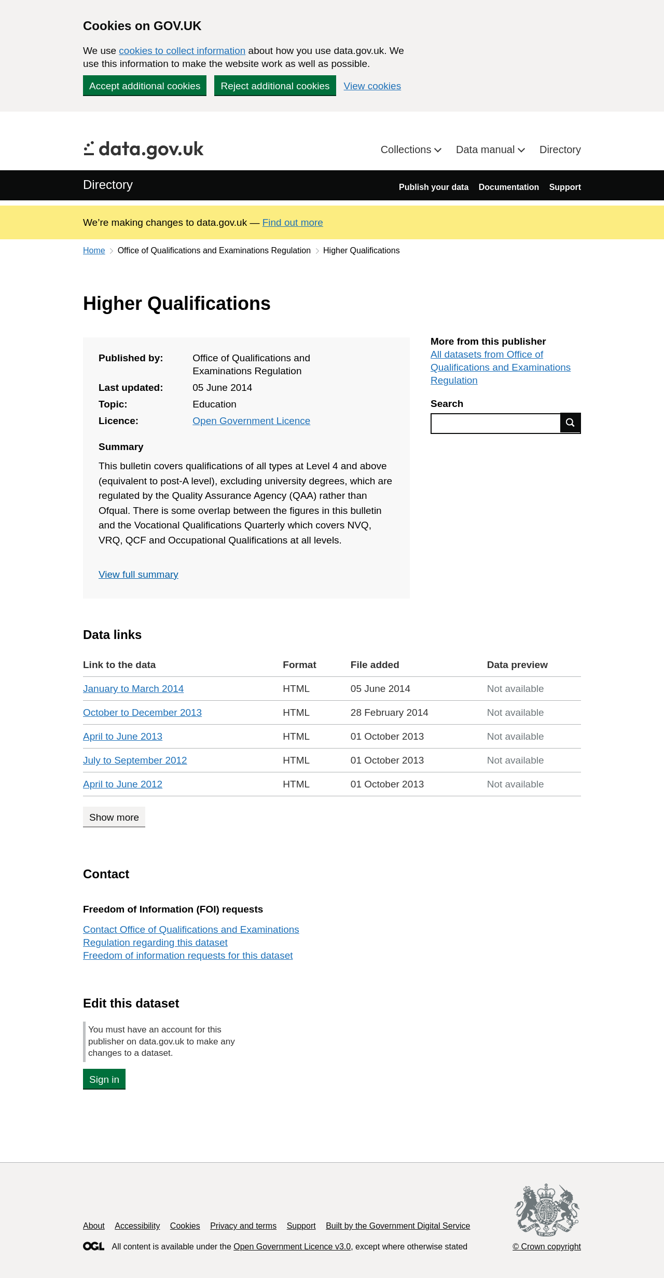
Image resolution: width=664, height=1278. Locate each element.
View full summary (138, 574)
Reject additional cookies (274, 85)
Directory (560, 149)
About (94, 1225)
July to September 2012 (135, 760)
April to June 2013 (122, 736)
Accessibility (137, 1225)
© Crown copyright (547, 1246)
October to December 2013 (142, 712)
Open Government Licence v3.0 (292, 1246)
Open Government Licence (251, 420)
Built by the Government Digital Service (398, 1225)
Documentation (509, 187)
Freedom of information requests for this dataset (188, 955)
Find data (570, 422)
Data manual (487, 149)
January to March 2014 (133, 688)
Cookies (185, 1225)
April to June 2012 (122, 784)
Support (565, 187)
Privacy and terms (243, 1225)
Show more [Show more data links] (114, 817)
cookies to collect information (182, 50)
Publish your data (433, 187)
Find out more (292, 222)
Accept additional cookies (144, 85)
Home (94, 250)
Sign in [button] (104, 1079)
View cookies (373, 86)
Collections (407, 149)
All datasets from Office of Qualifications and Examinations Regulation (501, 367)
